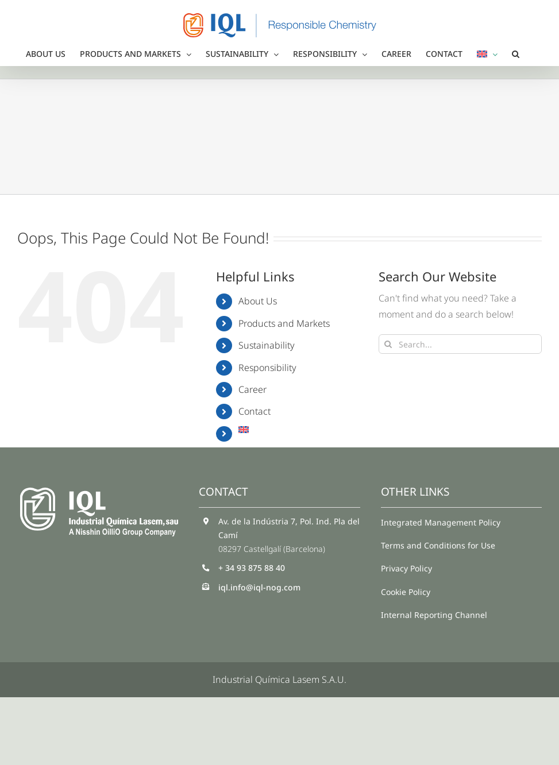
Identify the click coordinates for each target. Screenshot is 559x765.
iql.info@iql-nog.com (259, 587)
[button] (515, 53)
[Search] (388, 344)
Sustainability (266, 345)
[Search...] (460, 344)
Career (252, 389)
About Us (257, 301)
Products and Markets (284, 323)
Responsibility (267, 367)
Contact (254, 411)
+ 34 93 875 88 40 (251, 567)
